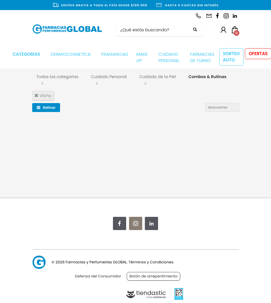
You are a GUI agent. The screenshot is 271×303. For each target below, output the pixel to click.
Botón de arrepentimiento (153, 276)
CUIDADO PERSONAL (168, 57)
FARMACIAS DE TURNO (202, 57)
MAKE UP (142, 57)
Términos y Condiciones (150, 262)
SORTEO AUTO (231, 57)
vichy (42, 95)
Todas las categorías (57, 77)
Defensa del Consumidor (98, 276)
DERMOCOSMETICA (71, 54)
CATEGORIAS (26, 54)
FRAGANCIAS (114, 54)
